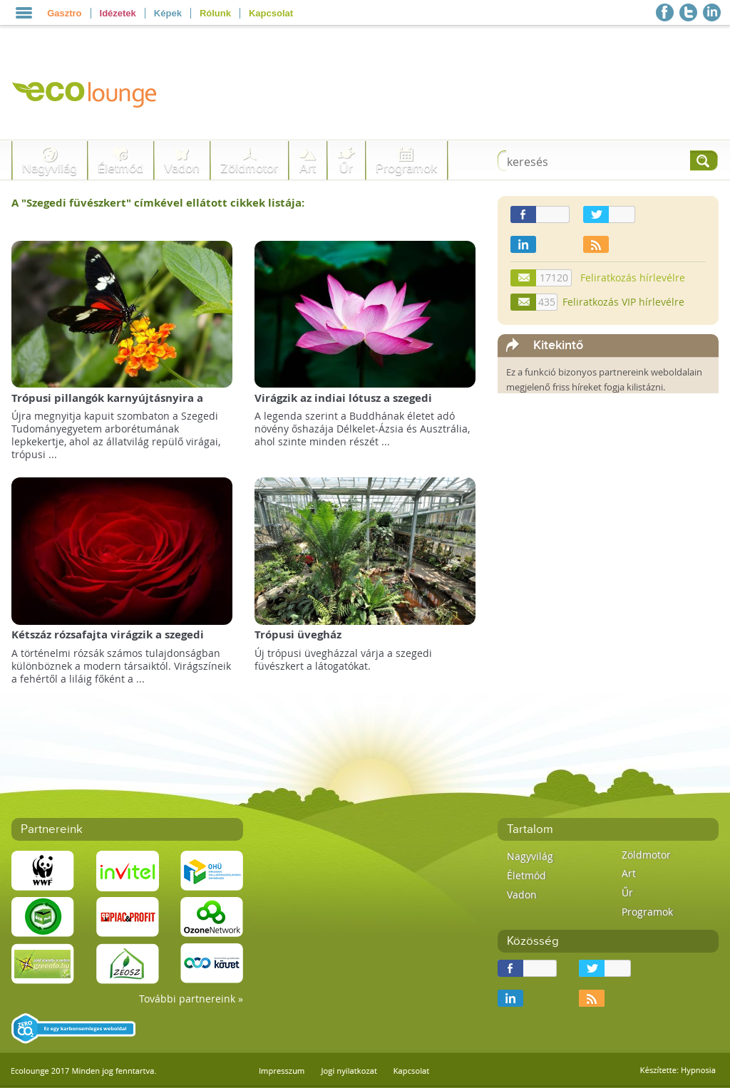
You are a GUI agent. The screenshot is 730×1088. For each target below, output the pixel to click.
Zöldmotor (249, 168)
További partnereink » (191, 998)
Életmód (120, 168)
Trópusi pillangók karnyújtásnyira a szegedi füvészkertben (107, 405)
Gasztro (64, 13)
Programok (406, 168)
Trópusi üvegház (298, 634)
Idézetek (118, 13)
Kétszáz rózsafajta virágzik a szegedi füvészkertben (107, 641)
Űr (346, 168)
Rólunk (215, 13)
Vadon (182, 168)
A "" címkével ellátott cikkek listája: (157, 202)
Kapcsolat (271, 13)
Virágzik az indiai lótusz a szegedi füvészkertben (343, 405)
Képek (168, 13)
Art (307, 168)
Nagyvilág (49, 168)
